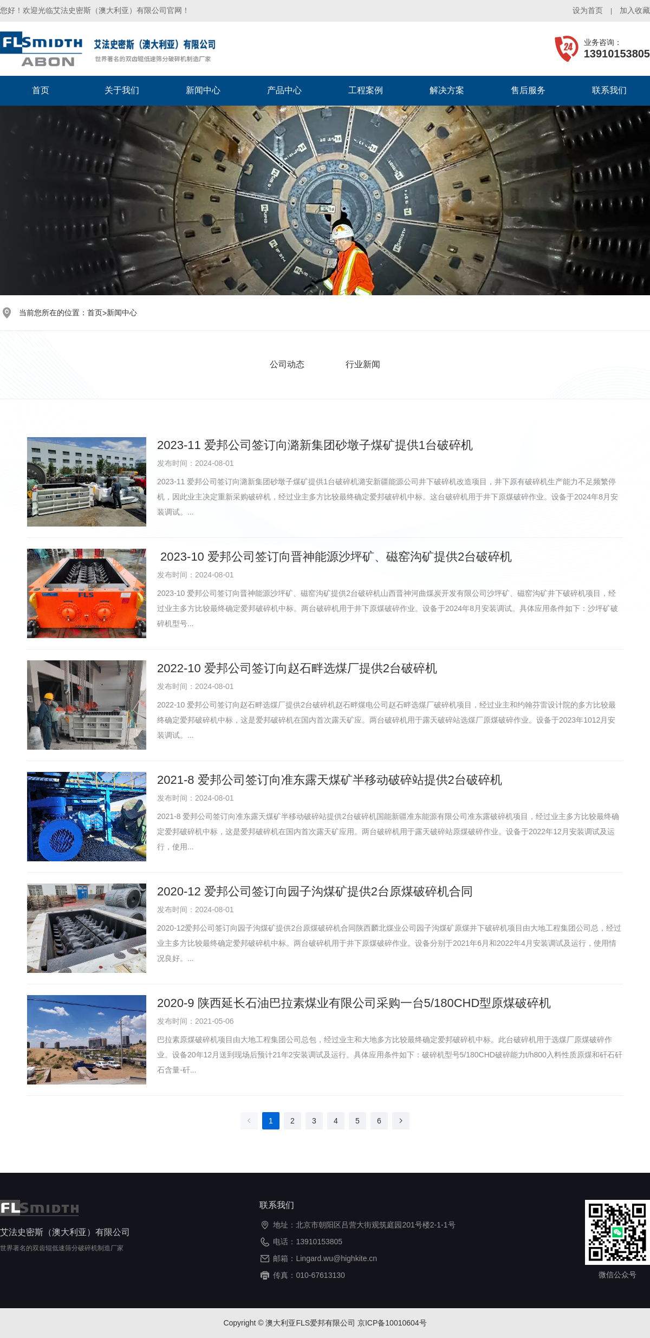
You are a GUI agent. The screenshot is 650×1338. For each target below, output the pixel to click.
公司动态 (287, 364)
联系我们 (609, 90)
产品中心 (284, 90)
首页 (40, 90)
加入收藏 (635, 10)
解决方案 (447, 90)
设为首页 (588, 10)
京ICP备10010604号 (392, 1322)
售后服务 (528, 90)
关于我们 (122, 90)
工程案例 (365, 90)
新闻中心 (203, 90)
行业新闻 (363, 364)
